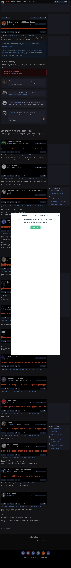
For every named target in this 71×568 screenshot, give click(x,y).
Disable (35, 227)
